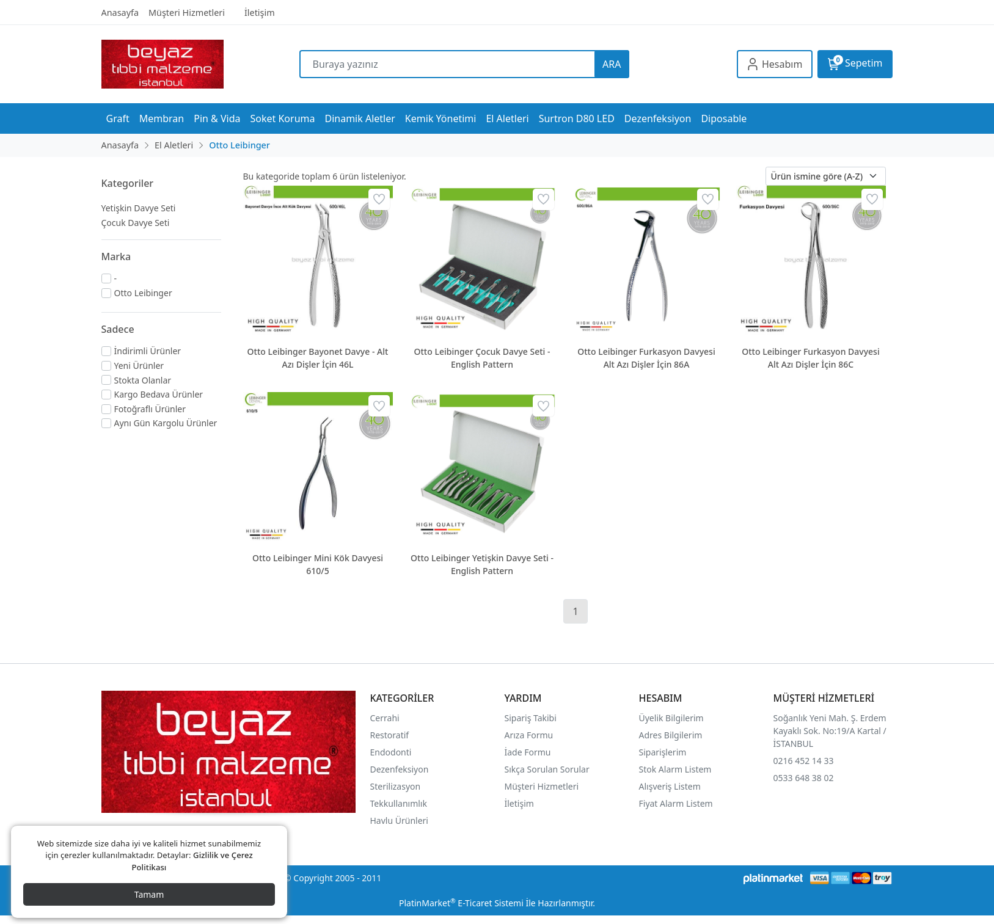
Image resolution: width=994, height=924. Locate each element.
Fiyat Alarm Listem (676, 803)
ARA (611, 64)
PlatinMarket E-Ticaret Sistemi (461, 903)
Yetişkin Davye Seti (138, 208)
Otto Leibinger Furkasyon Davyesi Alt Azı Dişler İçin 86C (810, 358)
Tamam (149, 894)
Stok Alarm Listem (675, 769)
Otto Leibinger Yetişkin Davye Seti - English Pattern (482, 564)
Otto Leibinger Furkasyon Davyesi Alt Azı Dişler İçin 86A (646, 358)
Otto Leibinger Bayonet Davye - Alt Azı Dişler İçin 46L (318, 358)
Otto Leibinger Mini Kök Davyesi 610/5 (317, 564)
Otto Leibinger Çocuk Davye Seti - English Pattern (482, 358)
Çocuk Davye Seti (135, 222)
